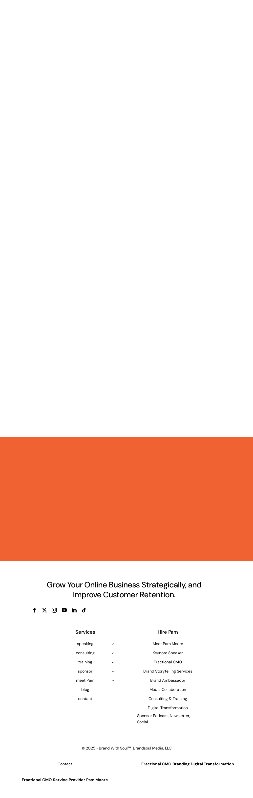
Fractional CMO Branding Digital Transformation (187, 764)
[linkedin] (74, 610)
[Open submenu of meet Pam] (113, 680)
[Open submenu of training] (113, 662)
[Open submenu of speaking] (113, 643)
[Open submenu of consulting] (113, 653)
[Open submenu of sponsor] (113, 671)
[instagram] (54, 610)
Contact (65, 764)
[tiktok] (84, 610)
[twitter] (44, 610)
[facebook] (34, 610)
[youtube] (64, 610)
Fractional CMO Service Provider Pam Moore (65, 779)
